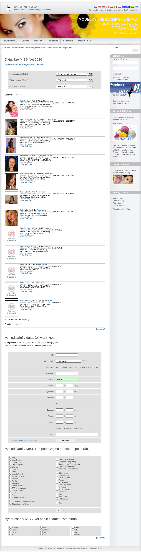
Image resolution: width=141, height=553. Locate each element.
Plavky (14, 481)
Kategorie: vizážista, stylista (69, 464)
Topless (15, 479)
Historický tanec (65, 485)
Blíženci (46, 530)
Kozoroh (15, 527)
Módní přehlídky (18, 474)
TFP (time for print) (19, 488)
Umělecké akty (17, 490)
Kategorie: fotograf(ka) (67, 462)
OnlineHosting (96, 548)
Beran (14, 534)
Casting (25, 41)
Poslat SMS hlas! (26, 110)
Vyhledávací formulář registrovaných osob (24, 64)
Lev (44, 534)
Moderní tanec (64, 489)
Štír (75, 532)
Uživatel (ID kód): (120, 59)
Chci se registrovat (120, 79)
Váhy (76, 530)
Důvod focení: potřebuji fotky (23, 502)
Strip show (63, 496)
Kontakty (134, 10)
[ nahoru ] (100, 329)
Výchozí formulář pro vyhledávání (23, 440)
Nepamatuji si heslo (121, 77)
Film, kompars (17, 465)
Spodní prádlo (17, 486)
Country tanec (64, 475)
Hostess (15, 469)
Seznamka (68, 41)
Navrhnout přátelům (121, 103)
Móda (14, 472)
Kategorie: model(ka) (67, 466)
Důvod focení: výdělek (20, 504)
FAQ (126, 10)
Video (14, 493)
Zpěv (60, 503)
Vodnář (14, 530)
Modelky (38, 41)
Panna (76, 527)
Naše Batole (73, 548)
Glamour (15, 467)
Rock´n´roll (63, 492)
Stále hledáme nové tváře (13, 48)
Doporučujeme (85, 41)
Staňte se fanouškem (121, 101)
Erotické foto (16, 462)
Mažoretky (63, 487)
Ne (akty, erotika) (18, 476)
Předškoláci (84, 548)
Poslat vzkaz (48, 101)
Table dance (63, 499)
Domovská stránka (97, 10)
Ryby (14, 532)
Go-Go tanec (63, 482)
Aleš (119, 201)
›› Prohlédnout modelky (125, 33)
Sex (13, 495)
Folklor (61, 480)
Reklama (15, 483)
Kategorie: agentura (66, 459)
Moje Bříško (62, 548)
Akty (13, 457)
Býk (44, 527)
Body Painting (17, 460)
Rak (44, 532)
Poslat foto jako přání (121, 209)
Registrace (53, 41)
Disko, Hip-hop (64, 478)
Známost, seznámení (20, 497)
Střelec (77, 534)
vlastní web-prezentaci (64, 48)
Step (60, 494)
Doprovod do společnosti (68, 469)
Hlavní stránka (10, 41)
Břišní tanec (63, 473)
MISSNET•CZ (25, 7)
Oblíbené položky (115, 10)
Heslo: (115, 66)
